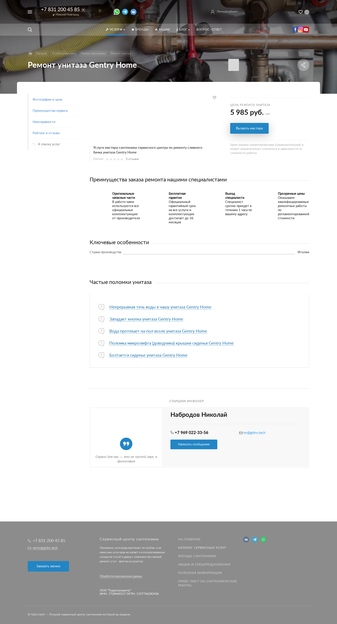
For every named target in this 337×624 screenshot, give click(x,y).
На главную (189, 539)
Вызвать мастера (249, 128)
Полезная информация (200, 573)
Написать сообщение (194, 444)
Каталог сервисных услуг (202, 547)
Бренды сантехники (197, 556)
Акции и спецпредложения (204, 564)
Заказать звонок (48, 566)
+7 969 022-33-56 (191, 433)
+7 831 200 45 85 (60, 9)
